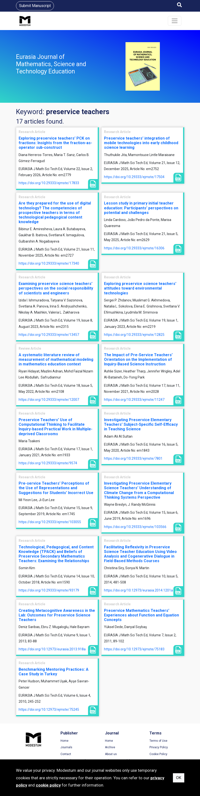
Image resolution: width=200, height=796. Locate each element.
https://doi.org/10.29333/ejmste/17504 (134, 177)
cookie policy (48, 785)
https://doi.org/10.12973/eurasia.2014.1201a (138, 590)
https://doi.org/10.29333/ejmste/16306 (134, 248)
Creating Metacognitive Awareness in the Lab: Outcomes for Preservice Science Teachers (57, 615)
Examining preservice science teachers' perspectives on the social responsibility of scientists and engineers (56, 288)
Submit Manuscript (35, 5)
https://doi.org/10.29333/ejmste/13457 (49, 335)
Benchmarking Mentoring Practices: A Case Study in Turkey (54, 671)
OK (178, 777)
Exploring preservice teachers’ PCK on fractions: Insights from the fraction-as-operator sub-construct (55, 143)
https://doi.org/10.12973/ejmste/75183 (134, 649)
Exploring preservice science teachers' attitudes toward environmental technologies (140, 288)
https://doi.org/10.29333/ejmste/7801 (133, 458)
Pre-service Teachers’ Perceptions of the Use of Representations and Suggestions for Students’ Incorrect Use (56, 488)
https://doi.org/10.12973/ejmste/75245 (49, 709)
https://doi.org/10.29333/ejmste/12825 (134, 335)
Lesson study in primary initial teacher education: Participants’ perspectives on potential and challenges (141, 208)
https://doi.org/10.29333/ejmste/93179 (49, 590)
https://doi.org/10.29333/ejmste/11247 (134, 400)
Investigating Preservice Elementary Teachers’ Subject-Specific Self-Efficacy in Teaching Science (141, 424)
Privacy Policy (158, 747)
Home (64, 740)
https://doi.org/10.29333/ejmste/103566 (135, 527)
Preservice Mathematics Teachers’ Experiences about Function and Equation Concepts (141, 615)
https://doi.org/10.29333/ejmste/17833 (49, 183)
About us (111, 754)
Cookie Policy (158, 754)
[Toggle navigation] (174, 21)
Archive (110, 747)
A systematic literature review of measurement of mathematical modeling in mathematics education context (56, 359)
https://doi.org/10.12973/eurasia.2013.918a (52, 649)
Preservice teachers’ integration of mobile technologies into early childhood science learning (141, 143)
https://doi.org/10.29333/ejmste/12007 (49, 400)
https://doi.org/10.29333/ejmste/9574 (48, 463)
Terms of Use (158, 740)
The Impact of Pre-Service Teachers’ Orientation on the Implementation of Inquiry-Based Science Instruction (138, 359)
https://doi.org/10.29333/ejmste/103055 (50, 522)
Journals (66, 747)
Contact (65, 754)
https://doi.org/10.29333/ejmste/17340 (49, 263)
